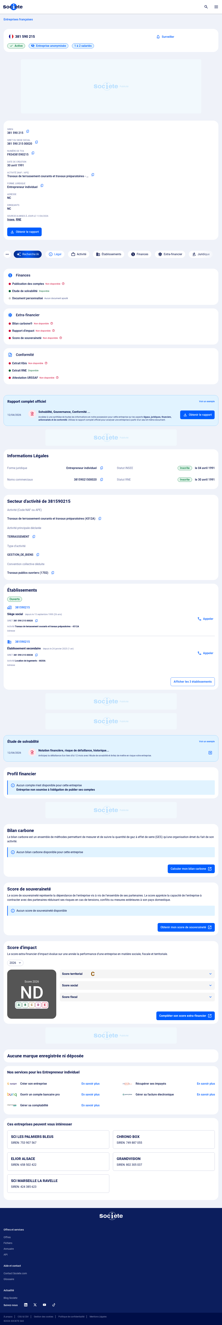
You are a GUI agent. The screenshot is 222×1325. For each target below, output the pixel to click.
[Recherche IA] (28, 254)
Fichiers (8, 1243)
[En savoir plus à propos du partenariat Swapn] (91, 1084)
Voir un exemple (207, 401)
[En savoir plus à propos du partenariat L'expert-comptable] (91, 1105)
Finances (139, 254)
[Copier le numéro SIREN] (27, 131)
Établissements (108, 254)
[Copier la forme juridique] (41, 185)
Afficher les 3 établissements (193, 681)
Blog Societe (10, 1297)
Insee (10, 219)
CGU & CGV (23, 1316)
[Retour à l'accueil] (111, 1216)
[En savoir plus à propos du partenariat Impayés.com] (206, 1084)
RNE (18, 219)
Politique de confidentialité (71, 1316)
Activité (78, 254)
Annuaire (9, 1248)
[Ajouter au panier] (197, 414)
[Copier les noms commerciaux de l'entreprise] (101, 479)
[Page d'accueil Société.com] (13, 6)
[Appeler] (205, 619)
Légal (55, 254)
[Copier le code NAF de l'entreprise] (99, 518)
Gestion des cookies (43, 1316)
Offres (7, 1237)
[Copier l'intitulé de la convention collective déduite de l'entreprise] (52, 572)
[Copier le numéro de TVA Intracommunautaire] (32, 153)
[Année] (15, 963)
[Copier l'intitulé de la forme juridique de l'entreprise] (101, 468)
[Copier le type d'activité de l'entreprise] (37, 554)
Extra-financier (170, 254)
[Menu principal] (216, 7)
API (6, 1254)
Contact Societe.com (15, 1273)
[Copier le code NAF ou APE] (92, 174)
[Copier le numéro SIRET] (36, 142)
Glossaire (9, 1279)
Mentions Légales (98, 1316)
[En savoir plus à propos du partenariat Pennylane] (206, 1094)
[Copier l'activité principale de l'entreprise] (33, 536)
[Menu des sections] (7, 254)
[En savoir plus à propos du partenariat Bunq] (91, 1094)
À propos (8, 1316)
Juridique (201, 254)
